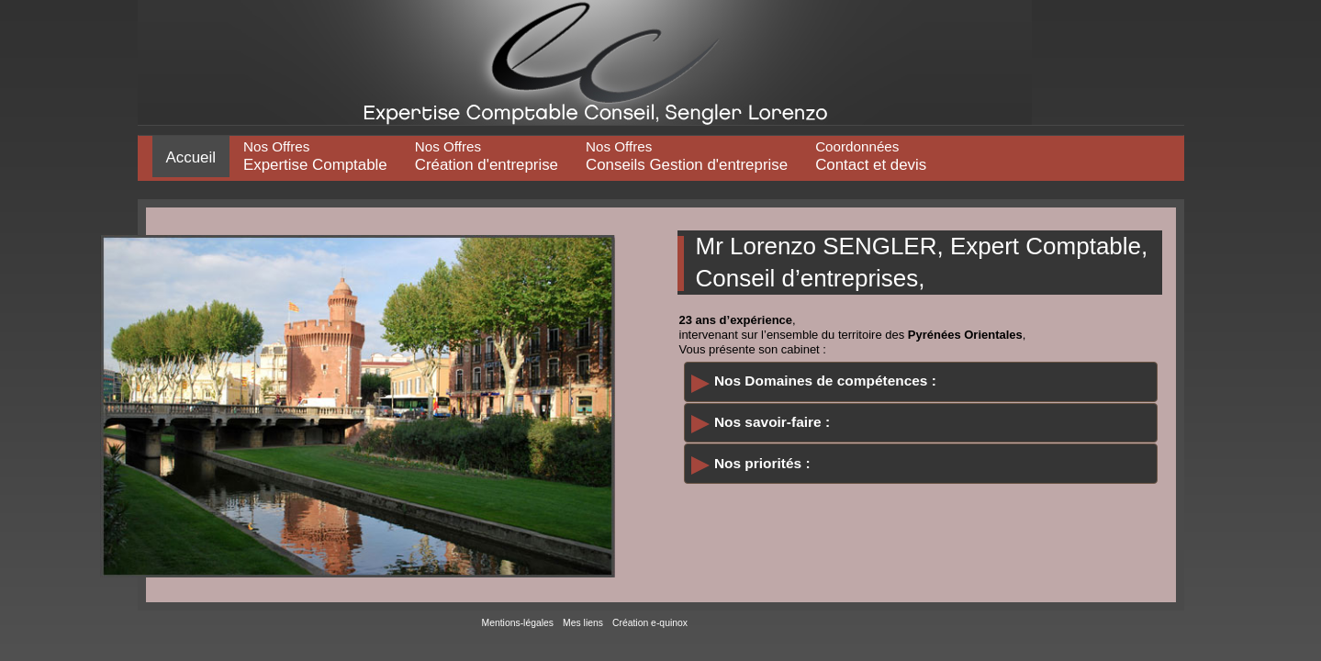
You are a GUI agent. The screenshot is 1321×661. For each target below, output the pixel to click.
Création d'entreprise (486, 156)
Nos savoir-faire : (772, 422)
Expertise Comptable (315, 156)
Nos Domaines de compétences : (825, 380)
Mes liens (583, 623)
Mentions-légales (518, 623)
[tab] (921, 382)
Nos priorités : (762, 463)
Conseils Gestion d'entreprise (687, 156)
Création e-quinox (650, 623)
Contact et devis (870, 156)
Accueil (191, 157)
